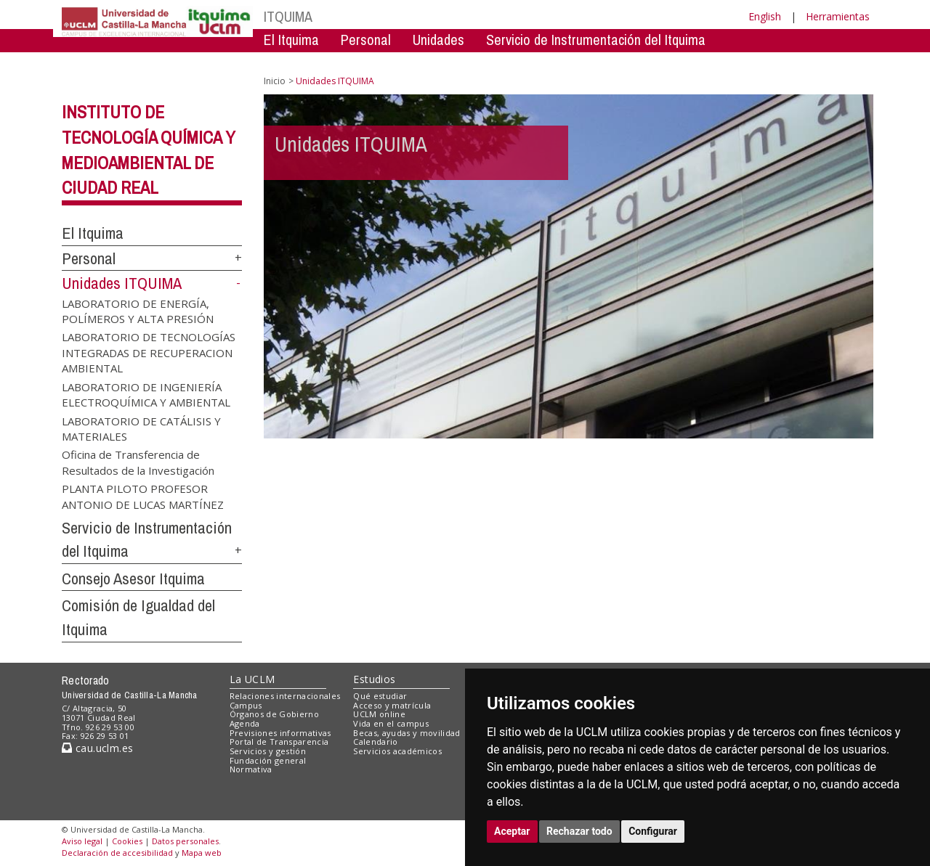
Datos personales (185, 841)
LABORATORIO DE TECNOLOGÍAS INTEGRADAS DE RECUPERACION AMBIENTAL (148, 352)
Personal (366, 39)
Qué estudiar (380, 695)
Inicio (275, 81)
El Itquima (291, 39)
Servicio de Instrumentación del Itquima (595, 39)
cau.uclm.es (97, 748)
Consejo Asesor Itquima (133, 578)
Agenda (245, 723)
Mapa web (202, 852)
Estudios (374, 679)
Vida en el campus (391, 723)
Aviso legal (82, 841)
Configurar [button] (652, 831)
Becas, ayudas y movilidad (406, 732)
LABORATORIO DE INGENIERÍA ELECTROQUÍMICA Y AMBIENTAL (146, 394)
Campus (246, 705)
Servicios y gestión (268, 751)
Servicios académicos (397, 751)
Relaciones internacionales (285, 695)
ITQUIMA (288, 16)
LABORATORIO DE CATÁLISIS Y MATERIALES (141, 428)
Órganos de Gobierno (274, 713)
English (764, 16)
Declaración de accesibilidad (117, 852)
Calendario (375, 741)
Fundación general (268, 760)
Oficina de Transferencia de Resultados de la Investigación (138, 462)
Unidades (438, 39)
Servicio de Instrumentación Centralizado (379, 61)
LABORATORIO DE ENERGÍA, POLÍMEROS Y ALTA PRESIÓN (138, 310)
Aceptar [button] (512, 831)
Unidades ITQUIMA (122, 283)
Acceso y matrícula (392, 705)
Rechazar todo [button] (579, 831)
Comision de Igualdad (687, 61)
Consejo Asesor (560, 61)
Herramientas (838, 16)
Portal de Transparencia (279, 741)
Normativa (251, 769)
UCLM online (379, 713)
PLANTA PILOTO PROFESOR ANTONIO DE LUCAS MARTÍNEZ (143, 496)
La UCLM (252, 679)
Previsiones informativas (280, 732)
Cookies (127, 841)
